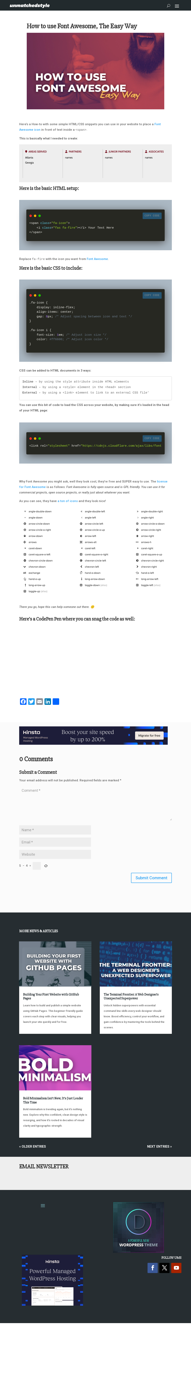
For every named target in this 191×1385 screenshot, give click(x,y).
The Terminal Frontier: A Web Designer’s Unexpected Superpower (131, 996)
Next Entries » (159, 1146)
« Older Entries (32, 1146)
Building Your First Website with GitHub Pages (51, 996)
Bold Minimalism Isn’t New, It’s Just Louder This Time (53, 1100)
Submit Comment (151, 877)
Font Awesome (97, 259)
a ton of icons (68, 501)
